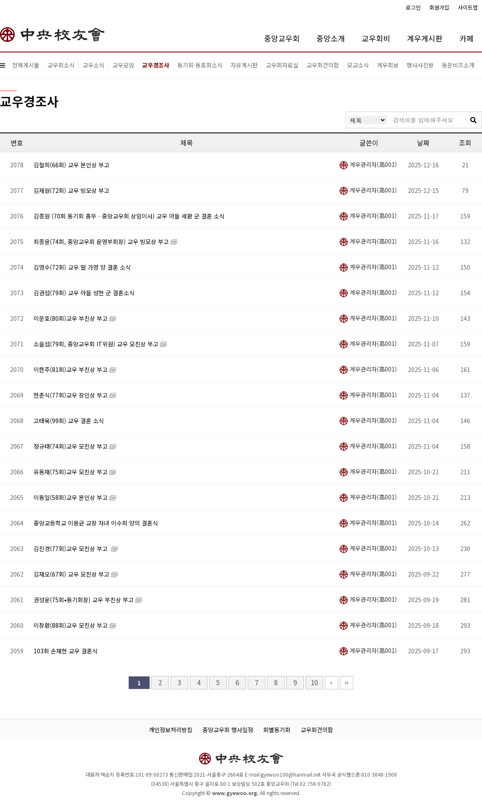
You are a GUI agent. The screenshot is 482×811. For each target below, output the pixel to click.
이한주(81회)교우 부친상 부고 (71, 369)
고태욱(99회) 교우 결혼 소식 (69, 420)
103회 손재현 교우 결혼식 (66, 651)
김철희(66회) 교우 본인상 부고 (71, 165)
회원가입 (439, 7)
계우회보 (388, 65)
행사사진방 (420, 65)
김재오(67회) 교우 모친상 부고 (72, 574)
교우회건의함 (322, 65)
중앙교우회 (282, 38)
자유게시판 (244, 65)
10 (314, 682)
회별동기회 (276, 729)
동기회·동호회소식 (200, 65)
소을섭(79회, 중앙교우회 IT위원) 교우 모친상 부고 (97, 344)
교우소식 (93, 65)
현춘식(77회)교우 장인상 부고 (71, 395)
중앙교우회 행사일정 (227, 729)
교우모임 (123, 65)
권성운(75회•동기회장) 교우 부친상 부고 (84, 599)
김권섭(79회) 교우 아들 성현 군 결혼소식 (84, 293)
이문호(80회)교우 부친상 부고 (71, 318)
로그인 (413, 7)
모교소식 (358, 65)
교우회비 (376, 38)
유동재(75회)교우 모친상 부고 (71, 472)
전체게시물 (25, 65)
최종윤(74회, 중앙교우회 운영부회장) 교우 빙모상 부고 (102, 241)
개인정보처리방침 (170, 729)
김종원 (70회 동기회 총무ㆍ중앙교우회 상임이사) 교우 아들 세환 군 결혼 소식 (129, 216)
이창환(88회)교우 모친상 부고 (71, 625)
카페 (466, 38)
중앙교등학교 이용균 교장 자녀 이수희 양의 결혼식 (96, 523)
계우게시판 (425, 38)
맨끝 (346, 682)
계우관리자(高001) (368, 164)
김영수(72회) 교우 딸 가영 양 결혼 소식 (82, 267)
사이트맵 (468, 7)
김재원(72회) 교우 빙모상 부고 (71, 190)
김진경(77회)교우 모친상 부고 (72, 548)
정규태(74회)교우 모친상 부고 (71, 446)
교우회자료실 (282, 65)
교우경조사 (155, 65)
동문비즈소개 (458, 65)
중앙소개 (330, 38)
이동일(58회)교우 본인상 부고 (71, 497)
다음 (331, 682)
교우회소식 (61, 65)
